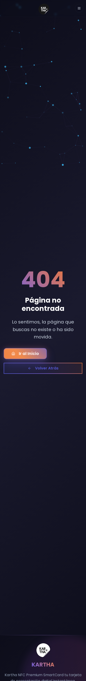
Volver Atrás (43, 368)
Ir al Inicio (25, 353)
